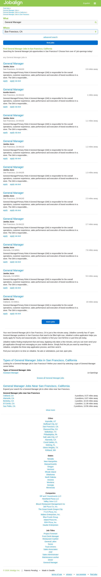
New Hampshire (50, 461)
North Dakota (50, 477)
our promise (81, 574)
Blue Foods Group (50, 517)
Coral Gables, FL (50, 442)
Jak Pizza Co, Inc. (50, 507)
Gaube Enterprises (50, 525)
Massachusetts (50, 464)
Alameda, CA (8, 398)
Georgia (50, 485)
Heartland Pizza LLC (50, 499)
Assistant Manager (10, 373)
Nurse (50, 544)
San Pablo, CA (9, 406)
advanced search (51, 37)
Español (86, 3)
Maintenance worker (50, 557)
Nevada (50, 459)
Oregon (50, 467)
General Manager (13, 63)
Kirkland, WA (50, 450)
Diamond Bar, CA (50, 429)
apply (5, 81)
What (5, 18)
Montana (50, 482)
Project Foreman (50, 534)
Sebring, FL (50, 445)
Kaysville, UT (50, 421)
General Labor (50, 541)
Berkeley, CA (8, 401)
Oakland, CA (8, 396)
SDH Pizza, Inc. (50, 522)
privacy (69, 574)
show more (50, 410)
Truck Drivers (50, 547)
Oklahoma (50, 474)
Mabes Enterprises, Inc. (50, 514)
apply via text (15, 81)
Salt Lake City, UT (50, 437)
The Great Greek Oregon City (50, 509)
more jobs (50, 322)
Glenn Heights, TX (50, 448)
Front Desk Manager (50, 536)
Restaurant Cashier (51, 539)
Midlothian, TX (50, 432)
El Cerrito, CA (8, 403)
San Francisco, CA (50, 427)
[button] (95, 3)
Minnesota (50, 488)
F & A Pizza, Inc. (50, 512)
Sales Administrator (51, 555)
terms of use (57, 574)
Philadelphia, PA (50, 434)
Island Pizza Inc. (50, 520)
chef (50, 552)
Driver (50, 560)
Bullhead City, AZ (50, 424)
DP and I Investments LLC (50, 496)
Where (6, 28)
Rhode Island (50, 472)
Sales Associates (50, 549)
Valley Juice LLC (50, 501)
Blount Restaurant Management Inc (50, 504)
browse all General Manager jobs (50, 378)
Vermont (50, 469)
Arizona (50, 480)
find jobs (50, 43)
